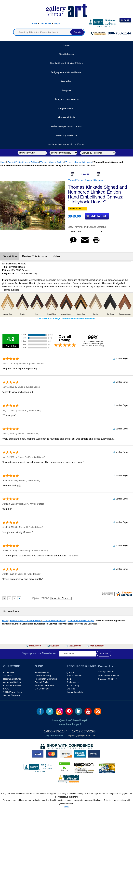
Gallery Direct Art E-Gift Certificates (66, 144)
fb (40, 711)
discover (66, 754)
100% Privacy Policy (13, 692)
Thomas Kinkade (66, 117)
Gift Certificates (42, 688)
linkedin (78, 711)
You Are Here (11, 611)
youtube (88, 711)
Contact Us (8, 672)
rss (97, 711)
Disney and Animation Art (66, 99)
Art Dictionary (72, 685)
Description (10, 256)
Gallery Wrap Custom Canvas (66, 126)
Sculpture (66, 90)
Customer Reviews (12, 685)
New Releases (66, 54)
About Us (46, 23)
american (80, 754)
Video (56, 256)
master (51, 754)
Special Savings (42, 682)
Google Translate (74, 692)
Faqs (57, 23)
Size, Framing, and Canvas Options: (87, 226)
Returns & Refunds (12, 679)
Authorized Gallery (12, 682)
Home (35, 23)
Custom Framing (43, 675)
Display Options (39, 598)
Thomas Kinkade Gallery (52, 162)
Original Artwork (66, 108)
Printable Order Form (45, 685)
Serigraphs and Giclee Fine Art (66, 72)
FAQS (6, 688)
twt (49, 711)
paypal (94, 754)
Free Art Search (73, 675)
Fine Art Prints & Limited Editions (66, 63)
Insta (59, 711)
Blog (68, 679)
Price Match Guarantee (46, 679)
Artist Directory (42, 672)
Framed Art (66, 81)
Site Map (70, 688)
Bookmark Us (72, 682)
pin (69, 711)
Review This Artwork (34, 256)
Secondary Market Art (66, 135)
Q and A (70, 672)
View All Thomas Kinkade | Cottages (85, 180)
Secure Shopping (11, 695)
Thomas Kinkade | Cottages (79, 162)
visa (37, 754)
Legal (66, 807)
